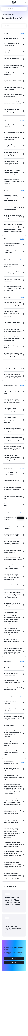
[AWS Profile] (25, 2)
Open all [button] (22, 33)
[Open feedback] (26, 518)
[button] (9, 9)
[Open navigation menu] (2, 3)
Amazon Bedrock (6, 14)
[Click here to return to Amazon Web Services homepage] (14, 2)
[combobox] (14, 26)
